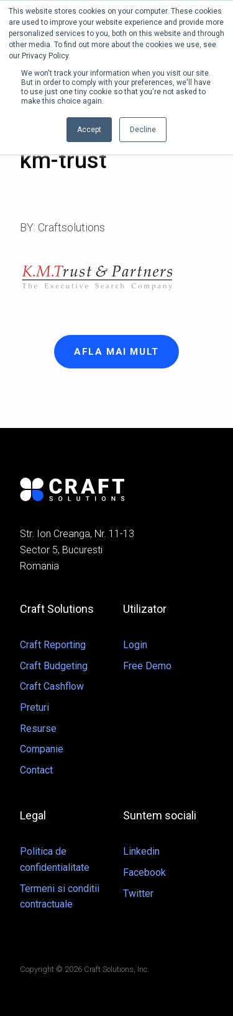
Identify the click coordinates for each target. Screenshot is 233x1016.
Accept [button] (89, 129)
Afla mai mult (116, 351)
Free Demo (147, 666)
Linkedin (141, 851)
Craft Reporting (53, 645)
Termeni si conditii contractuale (59, 897)
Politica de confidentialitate (54, 859)
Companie (41, 749)
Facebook (144, 872)
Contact (36, 770)
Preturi (34, 707)
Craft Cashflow (52, 686)
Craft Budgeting (54, 666)
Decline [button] (143, 129)
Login (135, 645)
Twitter (138, 893)
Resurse (38, 728)
